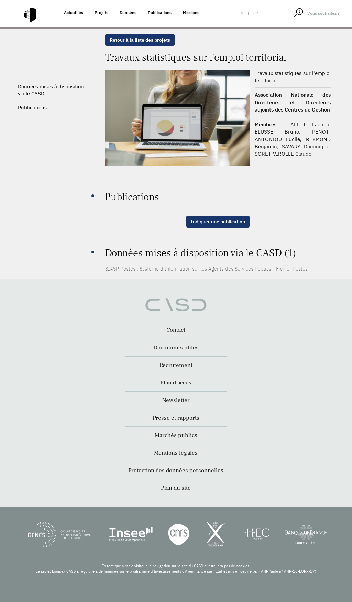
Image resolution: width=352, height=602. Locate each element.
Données (128, 12)
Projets (101, 12)
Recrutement (176, 365)
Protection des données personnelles (175, 470)
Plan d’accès (175, 383)
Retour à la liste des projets (140, 40)
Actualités (73, 12)
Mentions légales (176, 453)
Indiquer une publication (218, 222)
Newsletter (176, 400)
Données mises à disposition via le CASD (51, 90)
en (240, 13)
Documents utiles (176, 347)
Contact (175, 330)
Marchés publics (176, 435)
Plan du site (176, 488)
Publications (160, 12)
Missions (191, 12)
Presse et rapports (176, 418)
